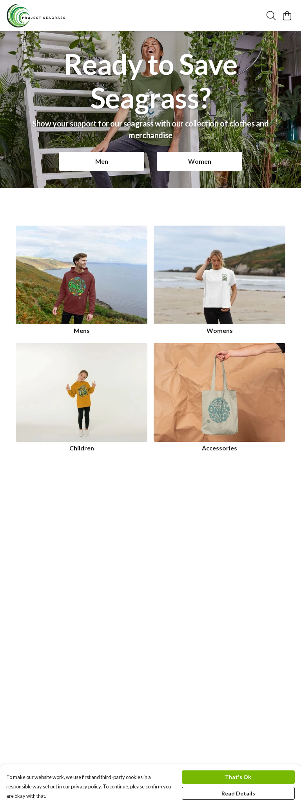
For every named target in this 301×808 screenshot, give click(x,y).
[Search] (271, 15)
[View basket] (287, 15)
